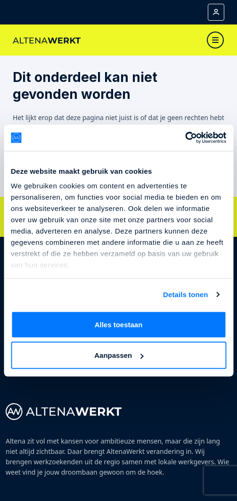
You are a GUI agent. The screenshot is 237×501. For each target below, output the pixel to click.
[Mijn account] (216, 12)
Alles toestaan (119, 324)
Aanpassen (118, 355)
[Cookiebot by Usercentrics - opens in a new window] (185, 138)
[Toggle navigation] (215, 40)
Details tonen (185, 295)
